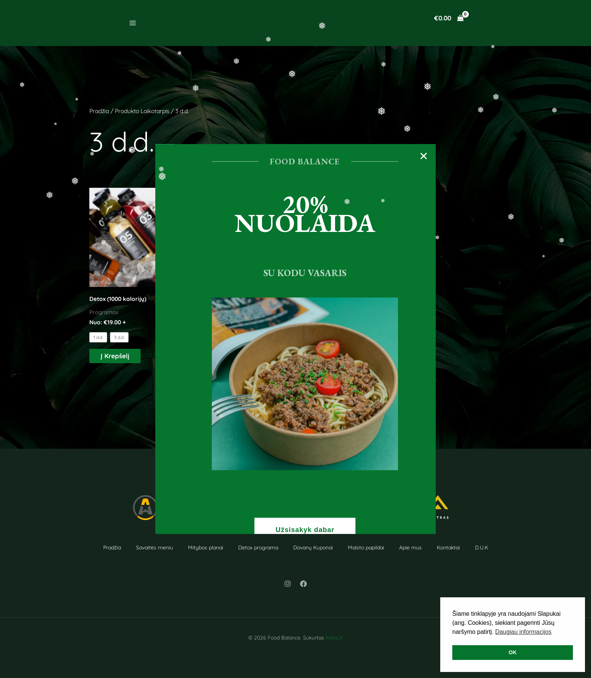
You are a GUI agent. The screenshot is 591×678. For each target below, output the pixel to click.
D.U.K (481, 547)
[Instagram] (287, 583)
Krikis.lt (334, 637)
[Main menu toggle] (132, 23)
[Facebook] (303, 583)
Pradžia (99, 111)
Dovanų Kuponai (313, 547)
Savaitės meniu (154, 547)
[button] (421, 159)
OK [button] (512, 652)
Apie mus (410, 547)
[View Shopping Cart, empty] (449, 18)
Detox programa (258, 547)
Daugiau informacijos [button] (523, 632)
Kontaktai (448, 547)
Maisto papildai (366, 547)
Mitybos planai (205, 547)
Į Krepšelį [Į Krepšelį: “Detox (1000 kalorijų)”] (115, 356)
